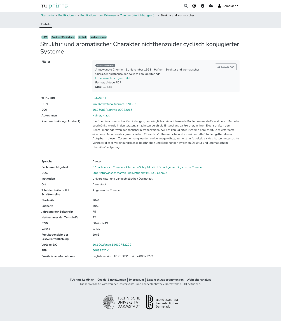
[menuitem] (194, 6)
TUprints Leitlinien (82, 280)
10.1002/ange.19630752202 (111, 245)
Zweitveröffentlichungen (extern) (138, 15)
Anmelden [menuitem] (226, 6)
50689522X (100, 250)
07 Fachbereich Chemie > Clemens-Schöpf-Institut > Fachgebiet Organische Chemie (147, 167)
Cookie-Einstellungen (111, 280)
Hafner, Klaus (101, 116)
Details (46, 24)
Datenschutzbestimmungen (165, 280)
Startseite (47, 15)
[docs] (202, 6)
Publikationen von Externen (98, 15)
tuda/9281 (99, 98)
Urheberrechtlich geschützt (112, 78)
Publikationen (67, 15)
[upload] (211, 6)
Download (225, 67)
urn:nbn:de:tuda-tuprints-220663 (114, 104)
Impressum (136, 280)
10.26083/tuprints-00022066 (112, 110)
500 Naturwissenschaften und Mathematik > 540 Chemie (129, 173)
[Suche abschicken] (186, 6)
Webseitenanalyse (199, 280)
